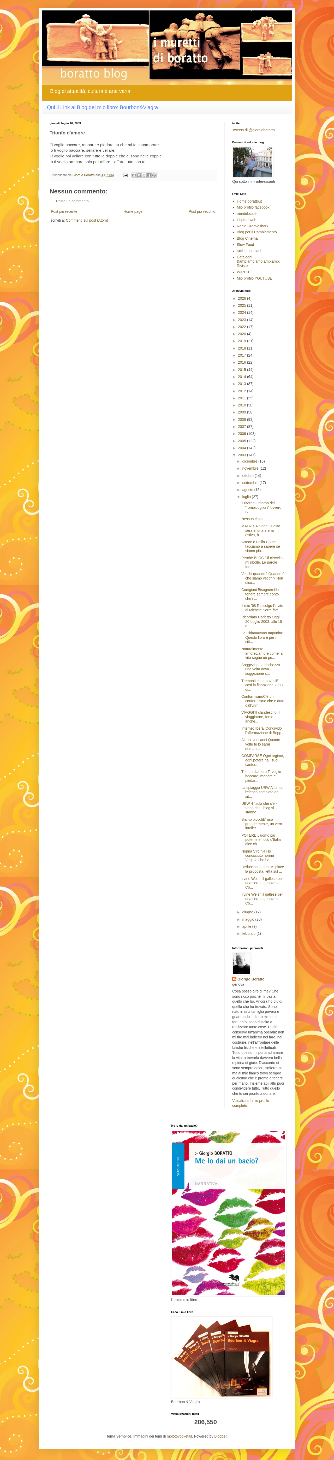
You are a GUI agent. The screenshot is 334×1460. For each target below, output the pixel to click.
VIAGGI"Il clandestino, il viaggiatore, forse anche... (260, 716)
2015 (242, 370)
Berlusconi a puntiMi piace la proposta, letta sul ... (262, 869)
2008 (242, 419)
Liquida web (247, 220)
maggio (248, 919)
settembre (250, 483)
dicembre (250, 461)
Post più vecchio (202, 211)
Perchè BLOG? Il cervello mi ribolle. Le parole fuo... (262, 562)
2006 (242, 434)
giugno (248, 912)
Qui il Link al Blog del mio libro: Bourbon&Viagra (102, 107)
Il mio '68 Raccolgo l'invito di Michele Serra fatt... (262, 608)
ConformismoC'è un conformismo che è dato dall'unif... (262, 700)
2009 (242, 412)
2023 (242, 320)
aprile (247, 926)
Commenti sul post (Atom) (87, 220)
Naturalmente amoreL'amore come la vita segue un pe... (262, 653)
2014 (242, 377)
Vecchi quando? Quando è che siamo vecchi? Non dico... (262, 578)
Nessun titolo (252, 519)
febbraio (249, 933)
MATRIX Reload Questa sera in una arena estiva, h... (260, 530)
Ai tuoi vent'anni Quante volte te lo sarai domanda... (260, 744)
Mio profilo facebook (253, 207)
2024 (242, 312)
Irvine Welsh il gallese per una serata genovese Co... (262, 883)
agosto (248, 490)
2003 (242, 455)
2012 (242, 391)
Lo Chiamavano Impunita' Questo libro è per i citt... (262, 637)
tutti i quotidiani (249, 251)
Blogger (220, 1436)
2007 (242, 426)
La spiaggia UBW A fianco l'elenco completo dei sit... (262, 792)
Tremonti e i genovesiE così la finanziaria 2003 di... (262, 685)
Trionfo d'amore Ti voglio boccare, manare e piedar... (261, 776)
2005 (242, 441)
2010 (242, 405)
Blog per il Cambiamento (257, 232)
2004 (242, 448)
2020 (242, 334)
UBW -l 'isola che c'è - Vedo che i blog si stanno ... (259, 807)
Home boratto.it (249, 201)
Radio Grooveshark (253, 226)
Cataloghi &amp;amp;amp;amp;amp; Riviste (258, 261)
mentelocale (247, 213)
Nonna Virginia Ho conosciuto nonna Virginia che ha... (257, 855)
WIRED (243, 272)
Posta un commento (72, 201)
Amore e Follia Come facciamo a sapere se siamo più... (260, 546)
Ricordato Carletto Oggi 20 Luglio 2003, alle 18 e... (261, 621)
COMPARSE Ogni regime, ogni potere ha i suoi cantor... (262, 760)
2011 (242, 398)
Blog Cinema (247, 238)
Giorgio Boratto (250, 979)
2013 (242, 384)
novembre (250, 468)
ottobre (248, 476)
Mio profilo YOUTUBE (254, 278)
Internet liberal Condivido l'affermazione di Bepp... (262, 730)
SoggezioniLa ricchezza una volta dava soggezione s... (260, 669)
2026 (242, 298)
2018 (242, 348)
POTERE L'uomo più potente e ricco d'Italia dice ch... (261, 839)
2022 (242, 327)
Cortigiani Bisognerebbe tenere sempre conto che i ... (260, 594)
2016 (242, 362)
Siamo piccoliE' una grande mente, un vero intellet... (261, 823)
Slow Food (245, 245)
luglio (247, 497)
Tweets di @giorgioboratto (253, 130)
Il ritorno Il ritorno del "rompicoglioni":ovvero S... (261, 507)
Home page (132, 211)
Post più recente (64, 211)
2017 (242, 355)
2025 (242, 305)
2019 (242, 341)
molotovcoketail (179, 1436)
